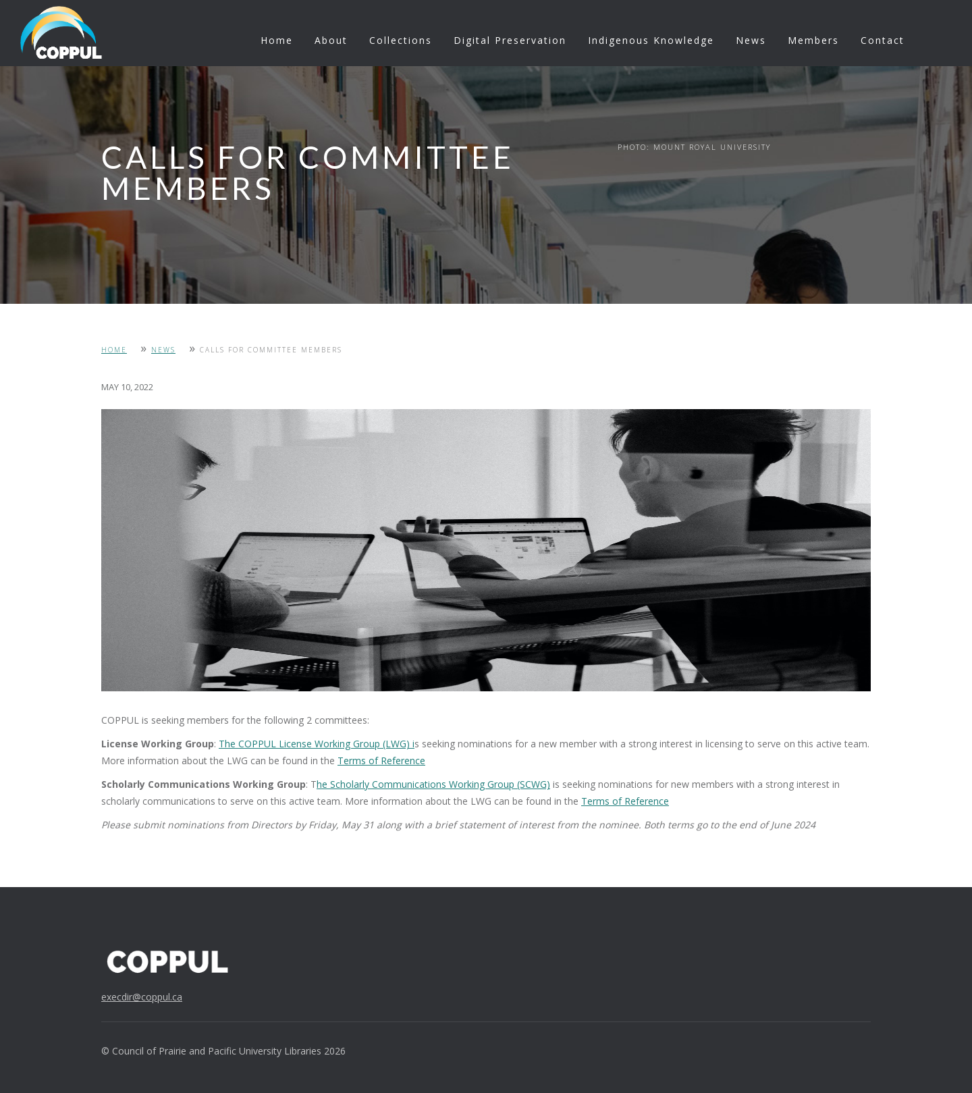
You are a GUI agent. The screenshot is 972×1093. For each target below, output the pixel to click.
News (751, 40)
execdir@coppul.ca (141, 996)
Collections (400, 40)
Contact (883, 40)
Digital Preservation (510, 40)
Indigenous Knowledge (651, 40)
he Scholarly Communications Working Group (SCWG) (433, 784)
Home (277, 40)
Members (813, 40)
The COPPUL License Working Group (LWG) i (316, 743)
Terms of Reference (381, 760)
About (331, 40)
